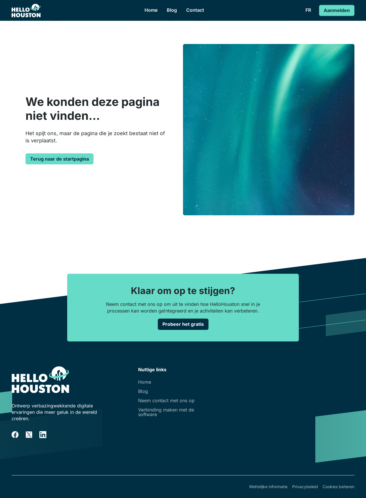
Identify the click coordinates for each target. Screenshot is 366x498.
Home (151, 10)
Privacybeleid (305, 487)
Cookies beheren (338, 487)
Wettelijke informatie (268, 487)
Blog (172, 10)
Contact (195, 10)
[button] (308, 10)
